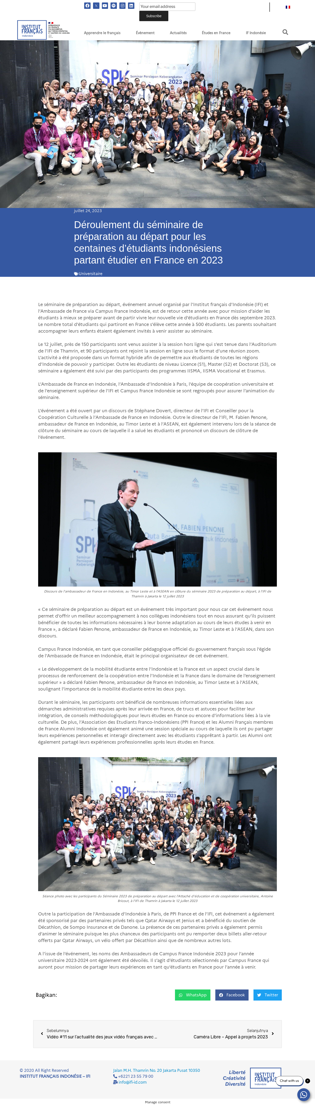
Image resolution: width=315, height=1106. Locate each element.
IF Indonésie (256, 33)
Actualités (178, 33)
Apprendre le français (102, 33)
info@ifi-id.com (133, 1082)
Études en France (216, 33)
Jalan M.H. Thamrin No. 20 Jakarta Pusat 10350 (156, 1070)
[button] (285, 32)
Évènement (145, 33)
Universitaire (90, 273)
